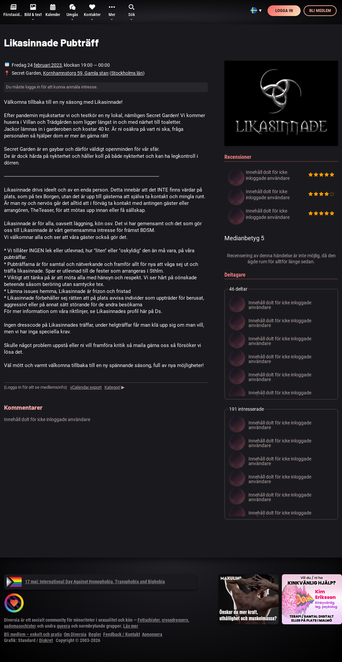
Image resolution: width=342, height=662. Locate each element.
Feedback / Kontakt (121, 634)
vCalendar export (86, 387)
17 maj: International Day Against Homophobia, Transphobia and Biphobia (86, 581)
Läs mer (130, 626)
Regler (95, 634)
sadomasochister (20, 626)
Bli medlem (320, 10)
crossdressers (175, 620)
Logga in (284, 10)
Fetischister (149, 620)
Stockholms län (127, 73)
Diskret (46, 640)
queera (63, 626)
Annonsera (152, 634)
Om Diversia (75, 634)
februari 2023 (48, 65)
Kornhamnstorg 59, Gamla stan (76, 73)
